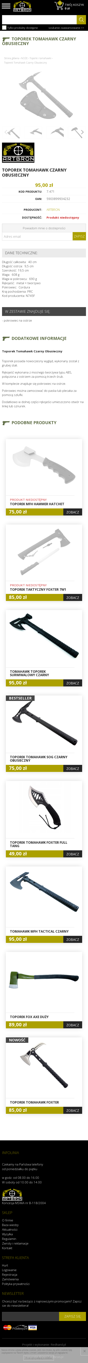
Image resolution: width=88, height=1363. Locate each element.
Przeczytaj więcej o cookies (38, 1357)
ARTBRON (53, 210)
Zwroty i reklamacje (15, 1243)
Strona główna (11, 58)
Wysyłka (7, 1234)
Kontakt (7, 1248)
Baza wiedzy (10, 1225)
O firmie (7, 1220)
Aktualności (9, 1229)
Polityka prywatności (16, 1284)
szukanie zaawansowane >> (66, 28)
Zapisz (79, 236)
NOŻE (24, 58)
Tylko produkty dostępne (20, 27)
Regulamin (9, 1239)
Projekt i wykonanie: (44, 1344)
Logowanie (9, 1270)
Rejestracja (9, 1274)
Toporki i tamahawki (40, 58)
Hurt (5, 1265)
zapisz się (72, 1316)
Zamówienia (10, 1279)
